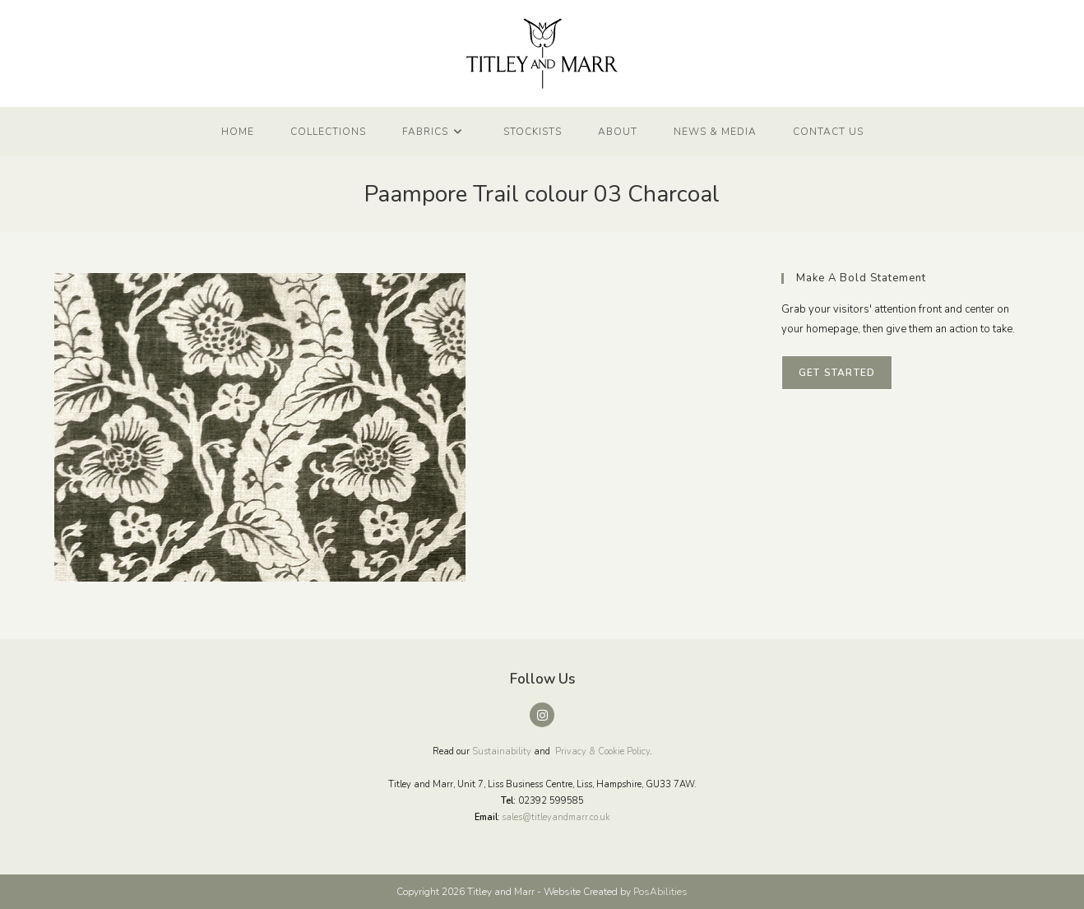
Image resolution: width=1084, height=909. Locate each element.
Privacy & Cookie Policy (602, 751)
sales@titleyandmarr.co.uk (556, 817)
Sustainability (501, 751)
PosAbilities (660, 891)
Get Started (837, 372)
